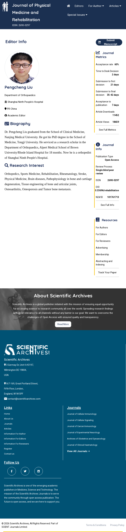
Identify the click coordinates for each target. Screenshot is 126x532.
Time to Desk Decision (107, 73)
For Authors (102, 227)
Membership (102, 254)
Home (7, 414)
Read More (63, 324)
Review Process (107, 170)
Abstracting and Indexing (104, 263)
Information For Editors (15, 438)
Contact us (9, 454)
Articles (115, 6)
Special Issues (77, 14)
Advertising (102, 247)
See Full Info (107, 204)
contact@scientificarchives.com (24, 398)
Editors (79, 6)
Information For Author (15, 434)
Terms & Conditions (96, 525)
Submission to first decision (107, 83)
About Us (8, 418)
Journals (8, 424)
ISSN (107, 180)
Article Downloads (107, 113)
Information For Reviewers (16, 444)
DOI (107, 189)
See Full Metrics (107, 129)
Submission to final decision (107, 93)
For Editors (101, 234)
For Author (96, 6)
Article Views (107, 122)
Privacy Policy (117, 525)
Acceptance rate (107, 64)
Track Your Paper (107, 272)
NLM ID (107, 197)
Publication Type (107, 158)
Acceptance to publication (107, 103)
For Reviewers (103, 241)
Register (8, 448)
